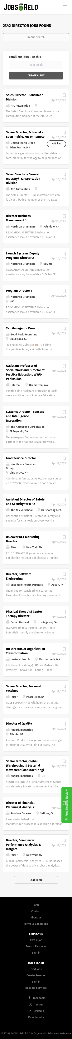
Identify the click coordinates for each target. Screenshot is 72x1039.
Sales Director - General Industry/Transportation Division (23, 178)
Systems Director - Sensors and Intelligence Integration (25, 416)
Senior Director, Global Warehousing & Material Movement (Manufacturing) (25, 765)
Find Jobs (36, 969)
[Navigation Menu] (65, 7)
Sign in (36, 952)
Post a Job (36, 940)
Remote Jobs (36, 1017)
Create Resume (36, 975)
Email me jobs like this (25, 57)
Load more (36, 880)
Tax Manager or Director (23, 328)
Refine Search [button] (36, 37)
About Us (36, 917)
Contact (36, 911)
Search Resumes (36, 946)
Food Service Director (21, 458)
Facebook (39, 998)
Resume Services (36, 988)
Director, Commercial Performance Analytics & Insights (23, 844)
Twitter (38, 1004)
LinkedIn (39, 1011)
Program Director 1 (19, 290)
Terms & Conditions (36, 924)
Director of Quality (19, 723)
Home (36, 905)
